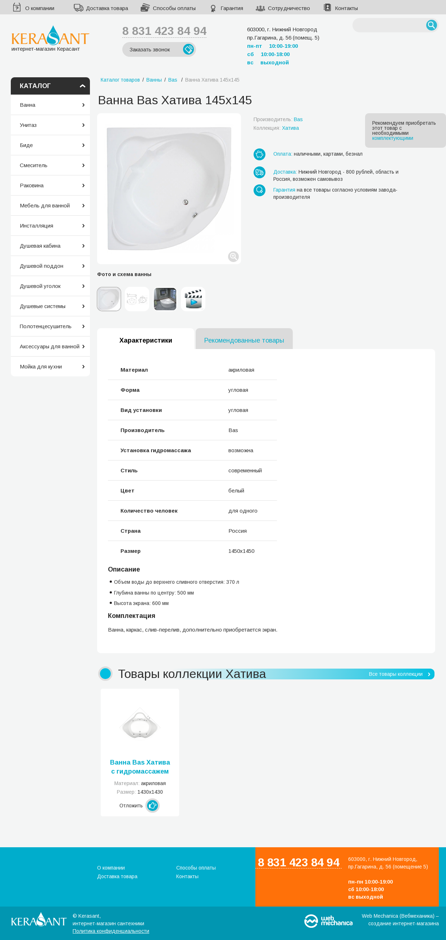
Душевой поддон (41, 266)
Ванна (27, 105)
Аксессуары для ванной (49, 346)
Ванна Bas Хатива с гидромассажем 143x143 (140, 767)
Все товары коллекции (396, 674)
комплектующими (392, 138)
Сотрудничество (289, 8)
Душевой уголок (40, 286)
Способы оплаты (174, 8)
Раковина (32, 185)
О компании (39, 8)
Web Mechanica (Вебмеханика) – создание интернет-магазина (400, 919)
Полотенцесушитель (46, 326)
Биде (26, 145)
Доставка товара (107, 8)
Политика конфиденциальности (111, 931)
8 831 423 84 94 (164, 30)
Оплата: (282, 154)
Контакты (346, 8)
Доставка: (285, 172)
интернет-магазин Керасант (51, 38)
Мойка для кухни (41, 366)
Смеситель (33, 165)
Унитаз (28, 125)
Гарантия (231, 8)
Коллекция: (276, 127)
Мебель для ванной (45, 205)
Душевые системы (42, 306)
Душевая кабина (40, 246)
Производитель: (278, 119)
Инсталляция (36, 226)
